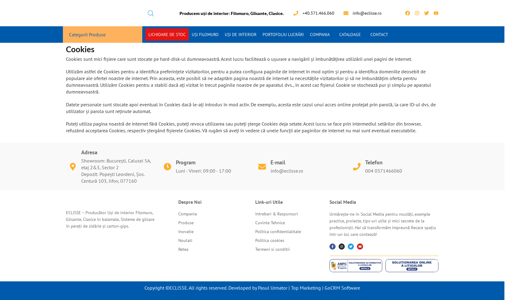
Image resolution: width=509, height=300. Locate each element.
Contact (379, 34)
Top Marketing (306, 288)
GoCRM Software (342, 288)
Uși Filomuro (205, 34)
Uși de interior (240, 34)
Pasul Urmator (272, 288)
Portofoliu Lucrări (283, 34)
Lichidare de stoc (167, 34)
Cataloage (350, 34)
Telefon (374, 162)
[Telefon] (357, 166)
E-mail (278, 162)
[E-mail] (262, 166)
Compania (320, 34)
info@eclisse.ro (287, 171)
